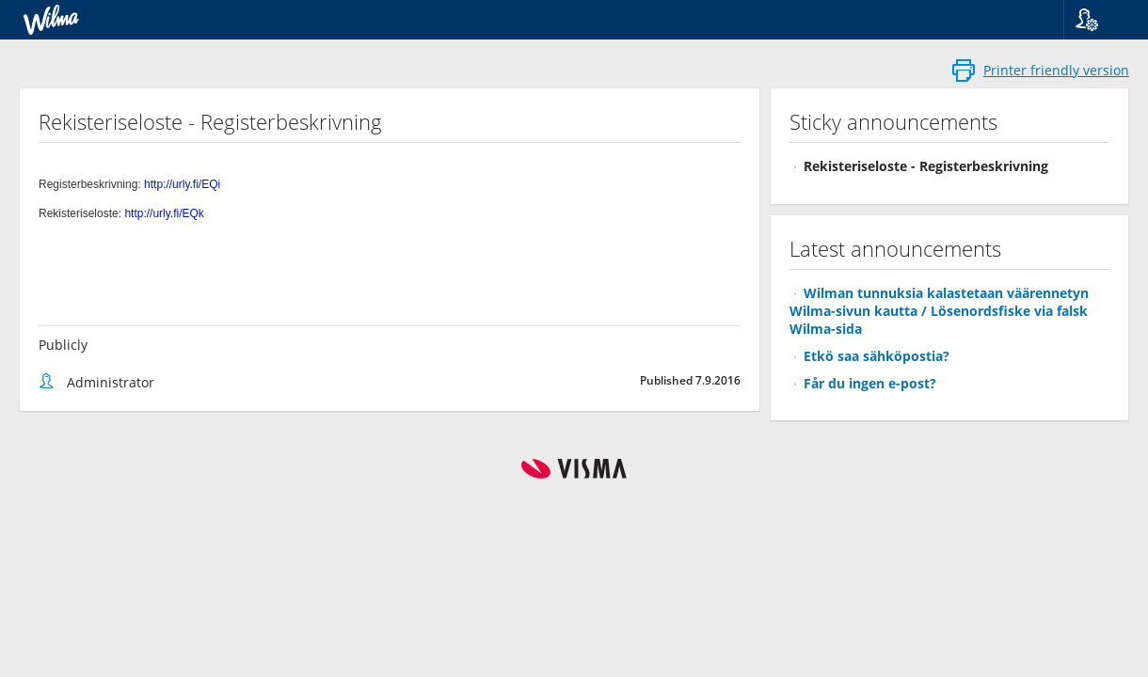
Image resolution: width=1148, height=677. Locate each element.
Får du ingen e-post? (870, 383)
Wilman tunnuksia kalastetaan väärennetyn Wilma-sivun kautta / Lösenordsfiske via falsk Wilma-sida (939, 311)
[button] (1098, 19)
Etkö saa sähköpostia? (876, 356)
